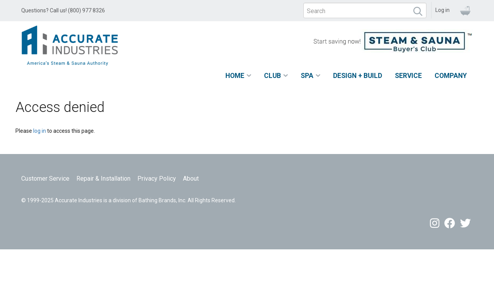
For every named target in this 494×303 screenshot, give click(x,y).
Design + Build (357, 76)
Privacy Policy (156, 178)
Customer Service (45, 178)
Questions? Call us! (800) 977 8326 (63, 10)
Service (408, 76)
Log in (442, 10)
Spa (307, 76)
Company (451, 76)
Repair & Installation (103, 178)
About (191, 178)
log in (39, 131)
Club (272, 76)
